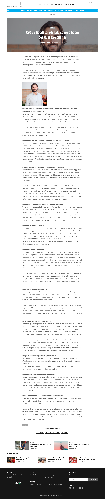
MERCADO (40, 10)
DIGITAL (35, 10)
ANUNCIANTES (29, 10)
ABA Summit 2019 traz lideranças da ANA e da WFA (79, 445)
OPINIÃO (76, 10)
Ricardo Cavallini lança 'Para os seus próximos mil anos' (25, 459)
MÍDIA (45, 10)
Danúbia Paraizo (45, 42)
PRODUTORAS (50, 10)
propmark (49, 496)
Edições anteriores (58, 484)
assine (66, 5)
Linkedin (64, 432)
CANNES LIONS (47, 5)
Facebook (40, 432)
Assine (50, 484)
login (72, 5)
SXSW (52, 5)
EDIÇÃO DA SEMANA (58, 5)
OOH (55, 10)
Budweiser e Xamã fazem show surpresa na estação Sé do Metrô (87, 459)
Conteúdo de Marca (35, 475)
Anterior (32, 442)
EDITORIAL (41, 5)
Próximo (71, 442)
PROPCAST (82, 10)
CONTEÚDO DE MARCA (69, 10)
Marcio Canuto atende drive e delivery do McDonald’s (40, 445)
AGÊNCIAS (23, 10)
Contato (45, 484)
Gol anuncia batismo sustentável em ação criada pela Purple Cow (56, 459)
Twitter (48, 432)
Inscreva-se (93, 479)
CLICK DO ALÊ (60, 10)
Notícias (52, 28)
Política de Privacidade (35, 484)
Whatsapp (56, 432)
